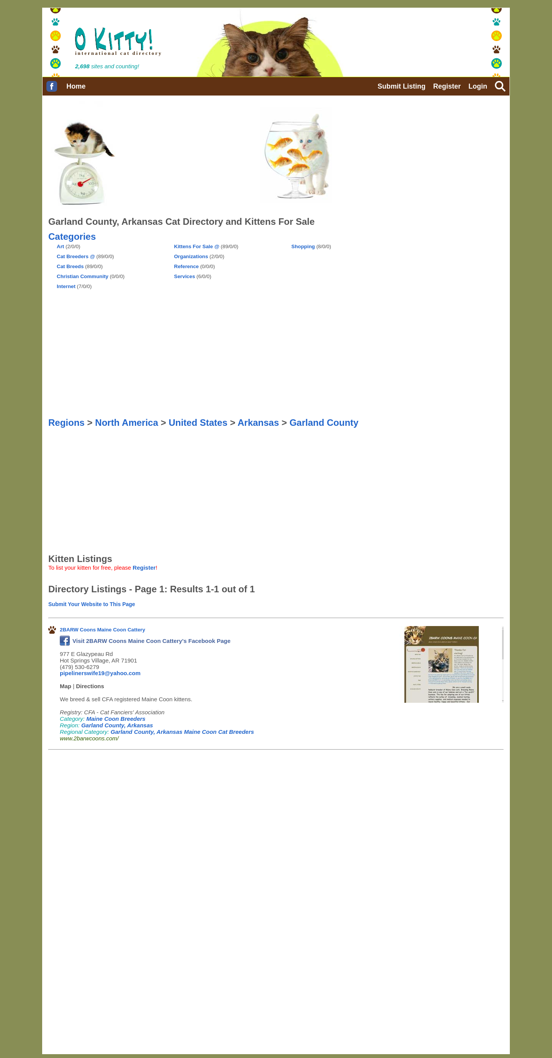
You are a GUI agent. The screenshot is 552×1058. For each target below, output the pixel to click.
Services (184, 276)
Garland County (323, 422)
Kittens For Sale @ (196, 246)
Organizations (191, 256)
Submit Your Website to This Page (91, 604)
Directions (90, 686)
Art (60, 246)
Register (447, 86)
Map (65, 686)
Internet (66, 286)
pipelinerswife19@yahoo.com (100, 673)
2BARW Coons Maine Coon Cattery (102, 630)
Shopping (303, 246)
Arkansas (258, 422)
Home (75, 86)
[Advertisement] (321, 269)
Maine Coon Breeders (115, 718)
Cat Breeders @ (76, 256)
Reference (186, 266)
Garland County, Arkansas (117, 725)
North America (126, 422)
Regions (66, 422)
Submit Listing (402, 86)
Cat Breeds (70, 266)
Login (477, 86)
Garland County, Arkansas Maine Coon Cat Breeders (182, 731)
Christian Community (82, 276)
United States (198, 422)
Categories (72, 236)
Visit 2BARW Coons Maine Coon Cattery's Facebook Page (145, 641)
